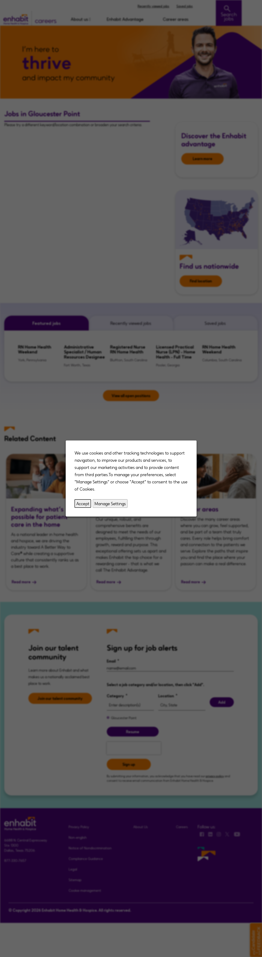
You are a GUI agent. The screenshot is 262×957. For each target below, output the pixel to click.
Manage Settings (110, 503)
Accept (82, 503)
